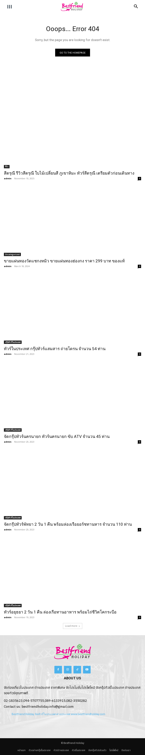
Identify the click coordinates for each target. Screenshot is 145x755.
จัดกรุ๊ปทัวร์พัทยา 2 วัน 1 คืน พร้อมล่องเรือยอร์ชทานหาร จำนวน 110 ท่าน (68, 524)
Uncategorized (12, 254)
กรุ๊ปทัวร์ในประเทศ (12, 342)
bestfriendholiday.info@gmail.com (48, 706)
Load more (72, 626)
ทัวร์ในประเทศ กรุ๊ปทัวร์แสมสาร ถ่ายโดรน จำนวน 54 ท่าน (54, 348)
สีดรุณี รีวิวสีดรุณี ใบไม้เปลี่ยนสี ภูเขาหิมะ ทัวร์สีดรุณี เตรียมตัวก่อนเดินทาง (69, 173)
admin (7, 178)
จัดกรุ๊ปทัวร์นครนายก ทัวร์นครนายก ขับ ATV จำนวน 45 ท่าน (57, 436)
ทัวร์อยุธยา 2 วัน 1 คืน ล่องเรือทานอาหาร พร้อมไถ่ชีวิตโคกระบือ (60, 612)
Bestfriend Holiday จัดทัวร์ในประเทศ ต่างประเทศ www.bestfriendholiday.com (58, 714)
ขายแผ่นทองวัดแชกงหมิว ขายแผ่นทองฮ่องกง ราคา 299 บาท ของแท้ (64, 261)
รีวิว (6, 166)
